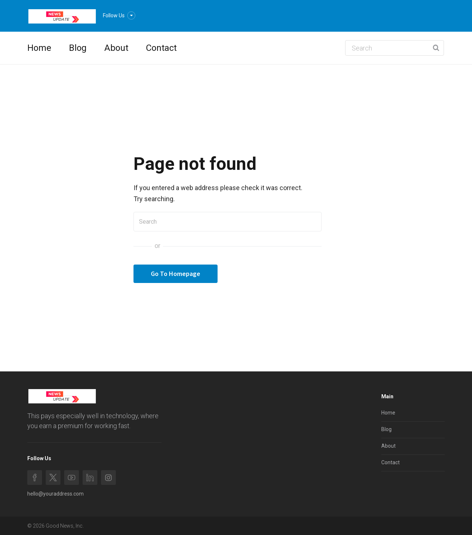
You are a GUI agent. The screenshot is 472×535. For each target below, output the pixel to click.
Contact (161, 48)
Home (39, 48)
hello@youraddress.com (55, 494)
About (116, 48)
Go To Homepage (175, 273)
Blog (78, 48)
